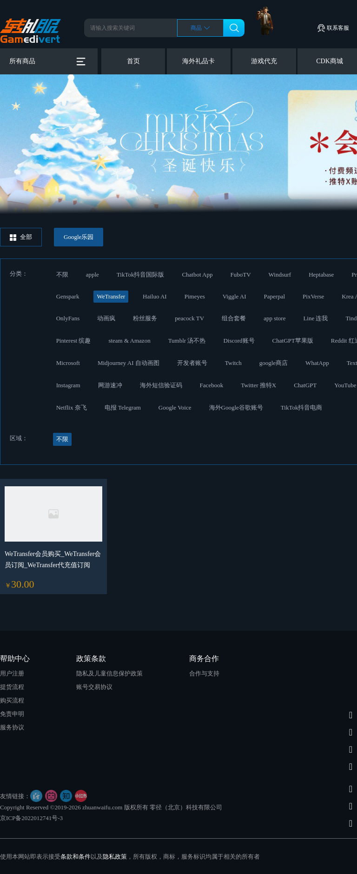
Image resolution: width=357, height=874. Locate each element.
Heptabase (321, 274)
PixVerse (313, 296)
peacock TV (189, 318)
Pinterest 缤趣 (73, 340)
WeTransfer (111, 296)
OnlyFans (68, 318)
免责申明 (12, 713)
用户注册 (12, 673)
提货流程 (12, 686)
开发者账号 (192, 362)
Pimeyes (195, 296)
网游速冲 (110, 385)
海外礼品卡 (198, 61)
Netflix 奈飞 (71, 407)
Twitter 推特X (258, 385)
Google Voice (175, 407)
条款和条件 (75, 856)
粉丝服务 (145, 318)
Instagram (68, 385)
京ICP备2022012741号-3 (31, 817)
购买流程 (12, 700)
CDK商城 (329, 61)
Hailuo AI (155, 296)
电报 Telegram (123, 407)
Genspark (67, 296)
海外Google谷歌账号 (236, 407)
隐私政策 (115, 856)
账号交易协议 (94, 686)
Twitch (233, 362)
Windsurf (280, 274)
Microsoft (68, 362)
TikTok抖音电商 (302, 407)
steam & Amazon (129, 340)
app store (274, 318)
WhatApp (317, 362)
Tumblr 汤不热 (187, 340)
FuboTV (241, 274)
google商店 (273, 362)
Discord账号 (238, 340)
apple (92, 274)
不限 (62, 274)
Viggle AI (234, 296)
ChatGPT (305, 385)
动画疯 (106, 318)
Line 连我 (315, 318)
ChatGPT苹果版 (292, 340)
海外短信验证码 (161, 385)
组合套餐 (234, 318)
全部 (21, 237)
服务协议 (12, 727)
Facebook (212, 385)
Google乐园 (78, 236)
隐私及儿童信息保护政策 (109, 673)
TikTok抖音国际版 (141, 274)
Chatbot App (197, 274)
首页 (133, 61)
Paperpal (274, 296)
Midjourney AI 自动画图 (128, 362)
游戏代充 (264, 61)
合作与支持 (204, 673)
